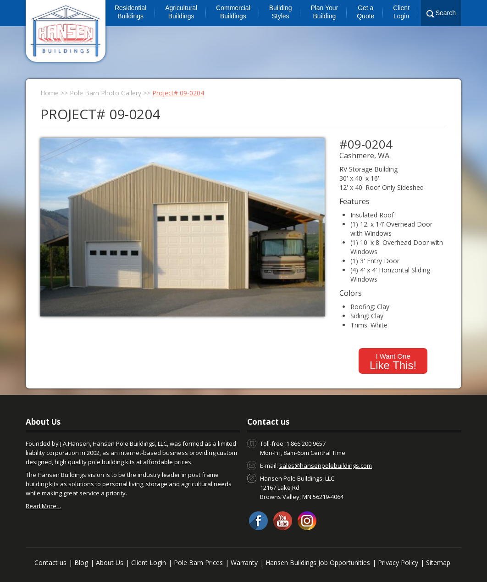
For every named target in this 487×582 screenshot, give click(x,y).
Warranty (244, 562)
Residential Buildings (130, 12)
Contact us (50, 562)
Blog (81, 562)
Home (49, 93)
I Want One (393, 361)
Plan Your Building (324, 12)
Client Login (401, 12)
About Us (109, 562)
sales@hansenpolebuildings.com (325, 465)
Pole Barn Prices (198, 562)
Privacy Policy (398, 562)
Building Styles (280, 12)
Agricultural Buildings (181, 12)
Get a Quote (365, 12)
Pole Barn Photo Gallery (105, 93)
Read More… (43, 506)
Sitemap (438, 562)
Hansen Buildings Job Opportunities (318, 562)
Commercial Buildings (233, 12)
